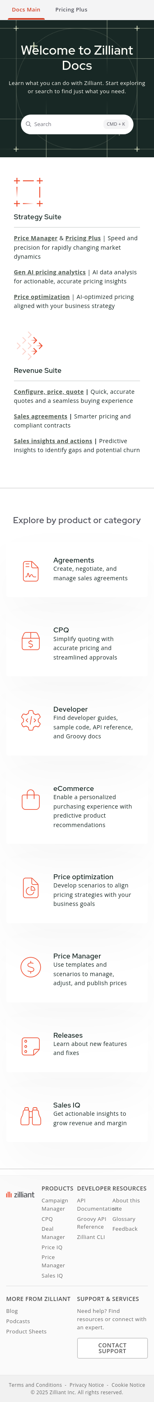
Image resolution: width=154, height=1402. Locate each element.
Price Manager (36, 238)
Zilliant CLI (91, 1237)
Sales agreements (40, 416)
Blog (12, 1311)
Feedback (125, 1228)
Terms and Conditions (35, 1384)
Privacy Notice (87, 1384)
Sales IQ (52, 1275)
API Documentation (95, 1204)
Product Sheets (26, 1331)
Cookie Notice (128, 1384)
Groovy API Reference (92, 1223)
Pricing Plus (83, 238)
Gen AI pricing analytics (50, 272)
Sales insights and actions (53, 441)
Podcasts (18, 1321)
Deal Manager (53, 1233)
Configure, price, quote (49, 391)
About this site (126, 1204)
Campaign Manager (54, 1204)
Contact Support (112, 1348)
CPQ (47, 1219)
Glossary (124, 1219)
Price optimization (42, 297)
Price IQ (51, 1247)
